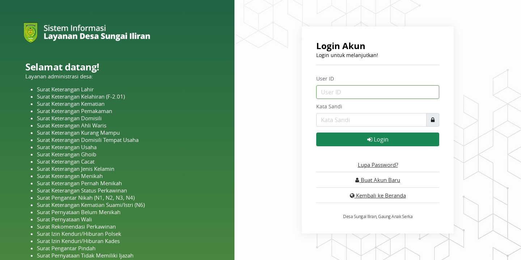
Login (378, 139)
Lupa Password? (378, 164)
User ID (325, 78)
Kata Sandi (329, 106)
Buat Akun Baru (377, 179)
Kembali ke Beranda (378, 195)
